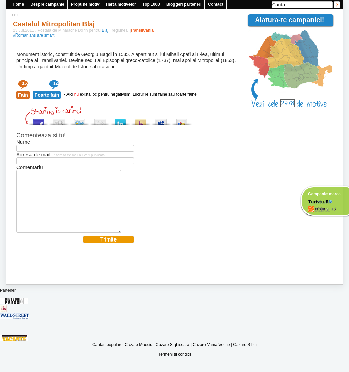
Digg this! (59, 120)
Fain (23, 95)
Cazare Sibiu (245, 355)
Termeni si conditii (174, 364)
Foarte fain (47, 95)
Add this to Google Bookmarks (181, 120)
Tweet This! (79, 120)
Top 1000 (151, 4)
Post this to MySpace (161, 120)
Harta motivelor (121, 4)
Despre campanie (47, 4)
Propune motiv (85, 4)
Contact (215, 4)
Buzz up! (141, 120)
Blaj (105, 30)
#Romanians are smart (33, 35)
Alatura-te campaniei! (292, 20)
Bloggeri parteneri (183, 4)
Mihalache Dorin (73, 30)
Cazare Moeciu (138, 355)
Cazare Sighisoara (172, 355)
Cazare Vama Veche (211, 355)
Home (18, 4)
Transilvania (138, 30)
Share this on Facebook (38, 120)
